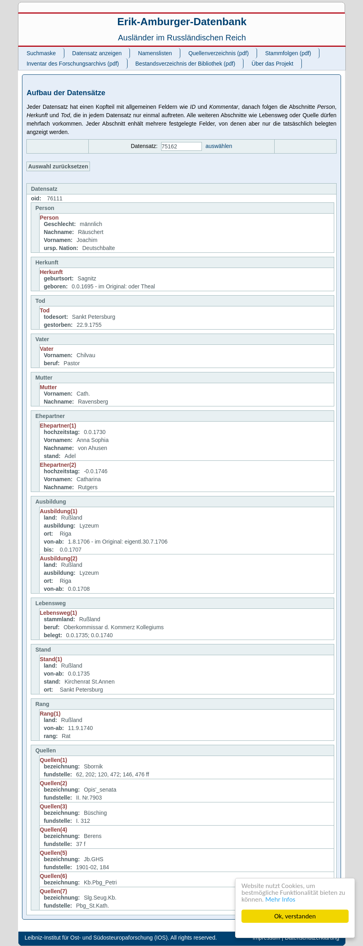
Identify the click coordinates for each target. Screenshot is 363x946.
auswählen (218, 146)
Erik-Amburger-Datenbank (182, 22)
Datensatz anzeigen (97, 53)
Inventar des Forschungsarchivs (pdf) (72, 63)
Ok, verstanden (295, 916)
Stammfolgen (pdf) (288, 53)
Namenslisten (155, 53)
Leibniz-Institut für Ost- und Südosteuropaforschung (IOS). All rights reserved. (120, 937)
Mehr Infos (280, 899)
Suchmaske (41, 53)
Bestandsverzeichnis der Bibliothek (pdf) (185, 63)
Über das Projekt (272, 63)
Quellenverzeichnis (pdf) (218, 53)
